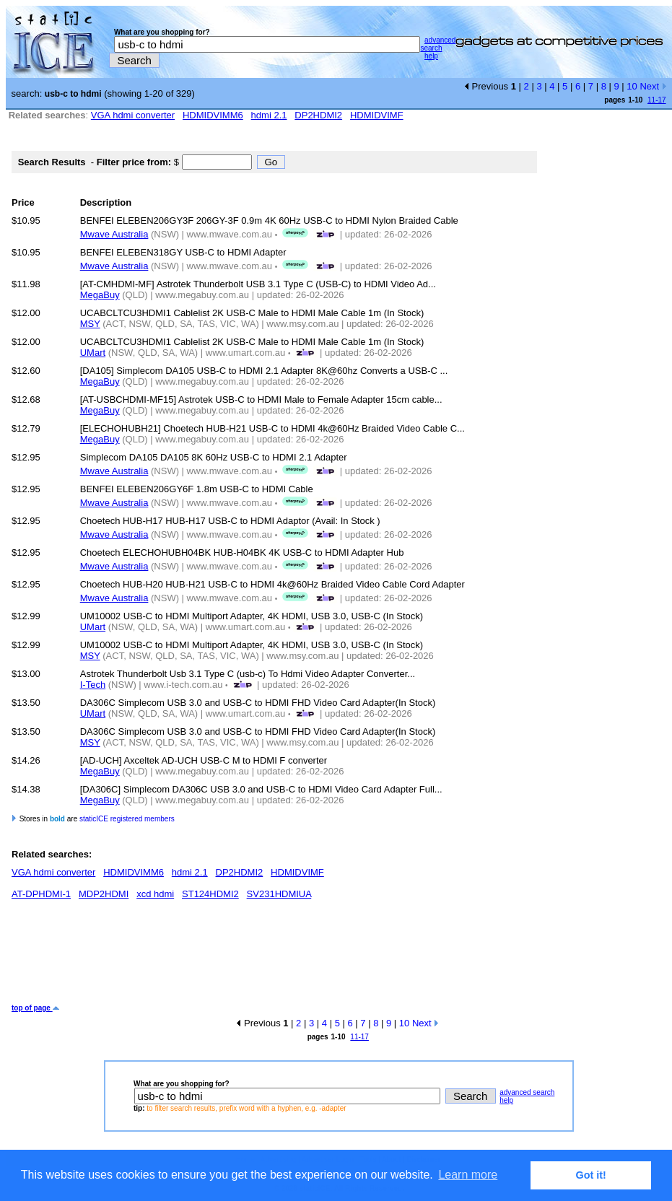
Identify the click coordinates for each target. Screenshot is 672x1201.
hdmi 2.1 (269, 115)
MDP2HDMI (103, 893)
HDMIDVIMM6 (213, 115)
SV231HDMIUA (279, 893)
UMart (92, 352)
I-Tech (92, 684)
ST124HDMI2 (210, 893)
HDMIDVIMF (376, 115)
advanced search (437, 44)
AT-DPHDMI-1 (41, 893)
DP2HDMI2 (318, 115)
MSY (90, 323)
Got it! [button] (591, 1175)
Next (653, 86)
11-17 (656, 100)
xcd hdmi (155, 893)
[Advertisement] (274, 957)
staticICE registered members (127, 819)
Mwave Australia (114, 234)
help (431, 56)
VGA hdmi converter (133, 115)
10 (632, 86)
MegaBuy (100, 294)
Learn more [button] (467, 1175)
